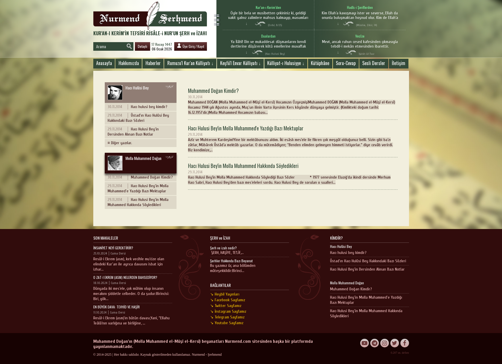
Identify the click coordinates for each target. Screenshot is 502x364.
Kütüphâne (320, 63)
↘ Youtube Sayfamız (226, 322)
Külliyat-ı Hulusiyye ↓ (285, 63)
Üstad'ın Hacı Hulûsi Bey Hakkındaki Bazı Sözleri (138, 118)
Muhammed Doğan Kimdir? (140, 177)
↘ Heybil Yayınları (224, 294)
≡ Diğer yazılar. (120, 142)
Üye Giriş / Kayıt (190, 46)
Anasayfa (104, 63)
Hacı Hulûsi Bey (128, 92)
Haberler (153, 63)
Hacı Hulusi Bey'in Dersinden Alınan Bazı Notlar (133, 132)
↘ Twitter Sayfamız (225, 305)
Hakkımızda (129, 63)
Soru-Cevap (346, 63)
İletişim (398, 63)
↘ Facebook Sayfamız (227, 300)
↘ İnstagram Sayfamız (228, 311)
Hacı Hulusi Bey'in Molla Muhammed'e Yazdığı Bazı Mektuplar (138, 188)
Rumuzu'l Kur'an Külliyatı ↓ (190, 63)
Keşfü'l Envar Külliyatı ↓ (240, 63)
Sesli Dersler (373, 63)
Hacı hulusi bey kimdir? (137, 106)
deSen (405, 352)
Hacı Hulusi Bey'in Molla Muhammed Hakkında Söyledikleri (138, 202)
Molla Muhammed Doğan (134, 163)
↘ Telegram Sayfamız (227, 317)
